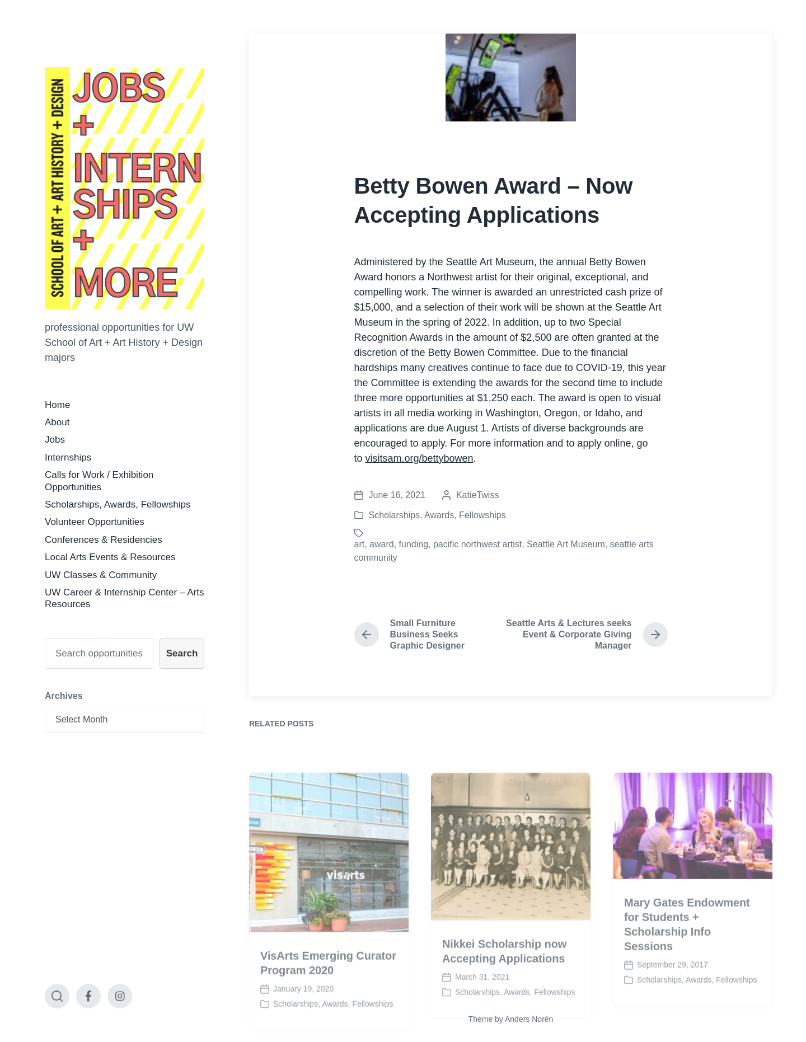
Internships (68, 457)
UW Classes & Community (101, 575)
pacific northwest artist (477, 544)
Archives (64, 696)
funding (414, 544)
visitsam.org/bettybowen (419, 458)
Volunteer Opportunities (94, 522)
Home (57, 405)
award (381, 544)
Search (182, 653)
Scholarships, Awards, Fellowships (117, 504)
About (57, 422)
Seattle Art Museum (566, 544)
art (359, 544)
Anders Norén (529, 1019)
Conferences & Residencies (103, 539)
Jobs (55, 439)
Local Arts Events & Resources (110, 557)
